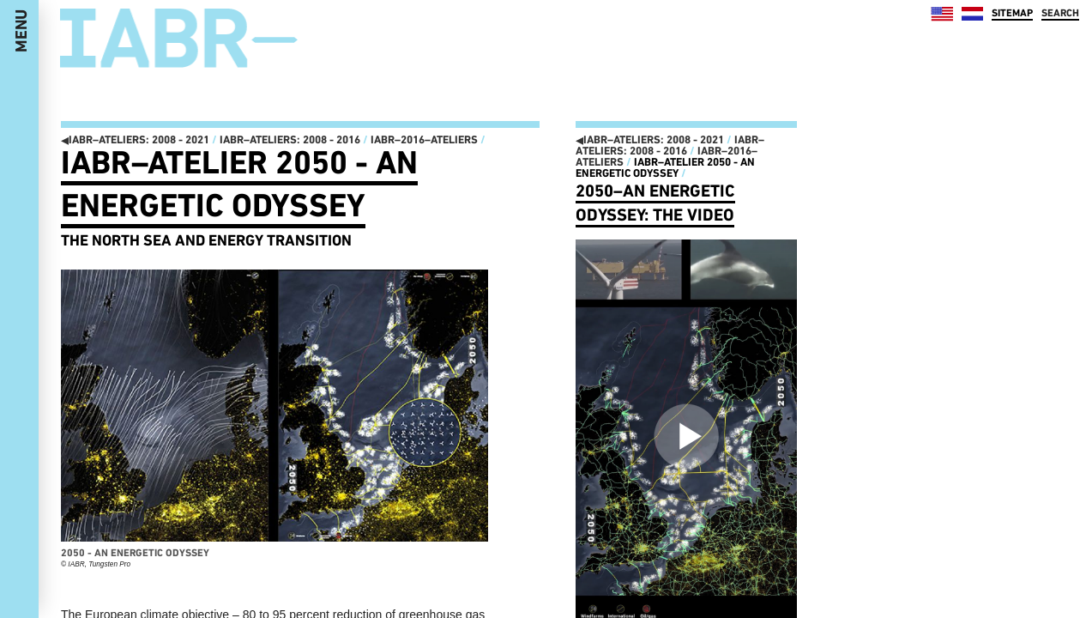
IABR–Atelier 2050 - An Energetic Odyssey (239, 183)
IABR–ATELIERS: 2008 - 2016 (290, 139)
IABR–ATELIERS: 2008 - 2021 (135, 139)
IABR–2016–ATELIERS (424, 139)
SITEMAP (1012, 13)
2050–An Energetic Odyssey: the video (655, 202)
